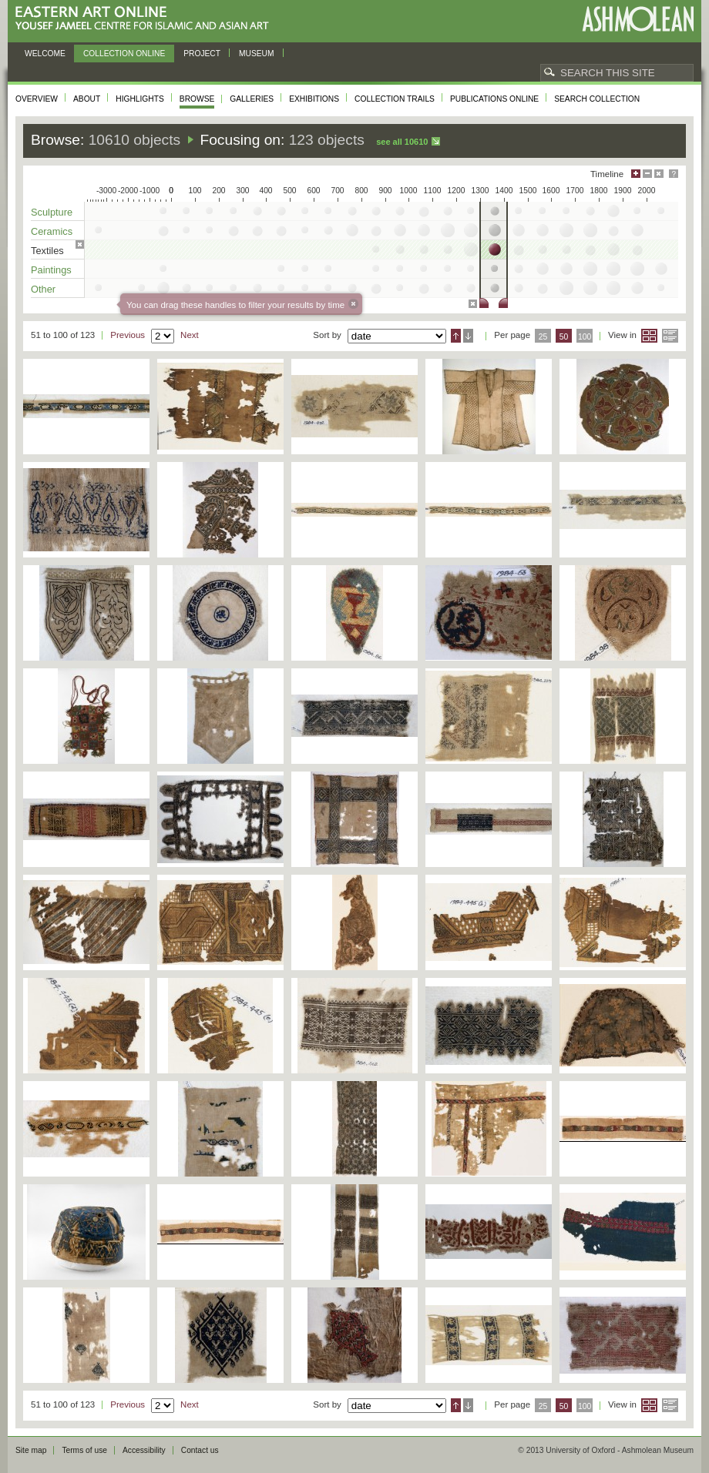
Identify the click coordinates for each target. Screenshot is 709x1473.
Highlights (140, 99)
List (670, 336)
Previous (127, 335)
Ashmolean (638, 19)
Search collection (597, 99)
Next (189, 335)
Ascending (456, 336)
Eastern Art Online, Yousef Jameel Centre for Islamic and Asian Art (146, 19)
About (86, 99)
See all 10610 (402, 141)
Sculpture (51, 212)
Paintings (51, 270)
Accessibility (144, 1450)
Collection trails (394, 99)
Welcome (45, 53)
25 (543, 337)
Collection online (124, 53)
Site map (30, 1450)
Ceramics (51, 231)
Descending (468, 336)
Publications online (494, 99)
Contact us (200, 1450)
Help (673, 173)
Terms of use (84, 1450)
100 (584, 337)
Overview (36, 99)
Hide (659, 173)
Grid (649, 336)
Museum (256, 53)
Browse (197, 99)
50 (564, 337)
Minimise (647, 173)
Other (43, 289)
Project (201, 53)
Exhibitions (314, 99)
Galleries (252, 99)
